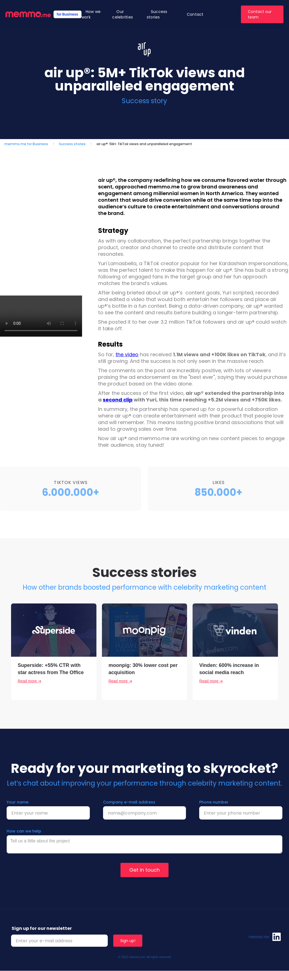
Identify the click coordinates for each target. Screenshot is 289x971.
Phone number (213, 802)
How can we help (24, 831)
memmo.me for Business (26, 144)
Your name (17, 802)
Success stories (157, 14)
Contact (195, 14)
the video (126, 354)
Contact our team (260, 14)
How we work (91, 14)
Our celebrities (122, 14)
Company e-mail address (129, 802)
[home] (44, 14)
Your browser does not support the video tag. (41, 316)
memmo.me (259, 937)
